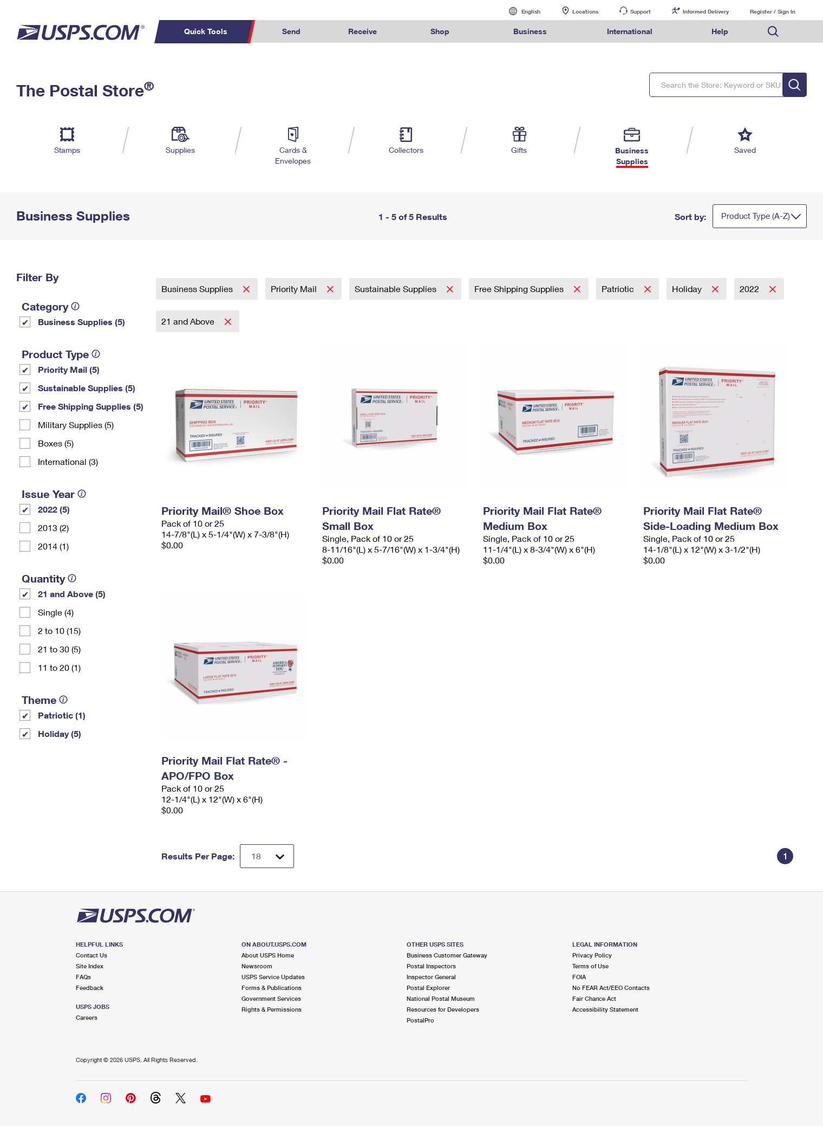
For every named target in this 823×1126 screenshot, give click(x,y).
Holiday (688, 288)
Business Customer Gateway (447, 955)
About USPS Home (267, 955)
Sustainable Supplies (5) (86, 388)
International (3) (68, 461)
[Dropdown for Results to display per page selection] (267, 856)
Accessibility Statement (605, 1009)
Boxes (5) (56, 443)
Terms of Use (590, 965)
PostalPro (420, 1020)
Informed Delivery (706, 11)
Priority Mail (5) (69, 369)
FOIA (579, 976)
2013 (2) (53, 527)
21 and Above (189, 321)
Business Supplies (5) (81, 321)
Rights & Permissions (271, 1009)
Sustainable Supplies (397, 288)
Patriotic (619, 288)
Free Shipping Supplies (520, 288)
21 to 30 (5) (59, 649)
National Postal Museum (441, 998)
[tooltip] (75, 306)
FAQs (83, 976)
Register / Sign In (772, 11)
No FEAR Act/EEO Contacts (611, 987)
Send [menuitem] (291, 31)
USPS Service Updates (273, 976)
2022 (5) (54, 509)
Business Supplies (198, 288)
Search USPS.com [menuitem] (773, 31)
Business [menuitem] (530, 31)
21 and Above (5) (72, 593)
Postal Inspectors (431, 965)
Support (640, 11)
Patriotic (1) (62, 715)
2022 (750, 288)
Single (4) (56, 612)
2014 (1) (53, 546)
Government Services (271, 998)
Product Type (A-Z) (755, 216)
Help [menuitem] (719, 31)
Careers (86, 1017)
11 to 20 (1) (59, 667)
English (519, 11)
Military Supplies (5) (76, 424)
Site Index (89, 965)
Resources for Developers (443, 1009)
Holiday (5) (59, 733)
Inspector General (431, 976)
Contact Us (91, 955)
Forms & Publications (271, 987)
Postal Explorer (428, 987)
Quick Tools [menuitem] (205, 31)
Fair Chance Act (594, 998)
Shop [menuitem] (439, 31)
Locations (585, 11)
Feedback (89, 987)
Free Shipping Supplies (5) (90, 406)
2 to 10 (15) (59, 630)
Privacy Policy (592, 955)
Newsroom (256, 965)
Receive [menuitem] (362, 31)
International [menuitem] (629, 31)
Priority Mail (295, 288)
